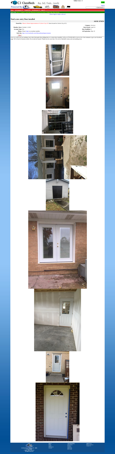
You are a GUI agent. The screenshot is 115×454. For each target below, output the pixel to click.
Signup (50, 445)
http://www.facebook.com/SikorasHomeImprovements (36, 33)
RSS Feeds (69, 449)
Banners (69, 445)
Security (50, 448)
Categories (22, 12)
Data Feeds (69, 448)
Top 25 (18, 12)
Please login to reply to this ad (57, 14)
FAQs (50, 444)
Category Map (49, 12)
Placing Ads (51, 446)
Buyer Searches (56, 12)
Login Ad (69, 446)
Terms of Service (89, 444)
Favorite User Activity (41, 12)
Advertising (69, 444)
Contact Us (88, 445)
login (27, 31)
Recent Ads (33, 12)
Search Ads (28, 12)
